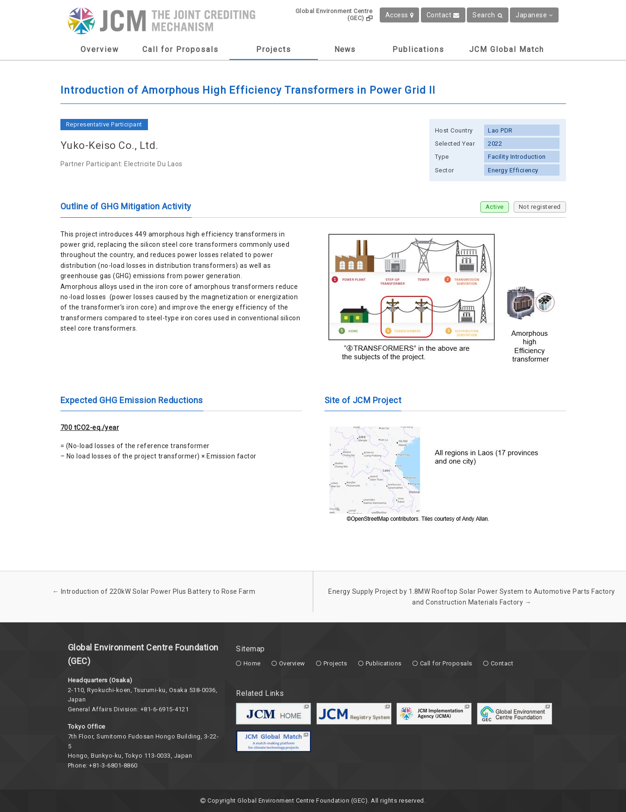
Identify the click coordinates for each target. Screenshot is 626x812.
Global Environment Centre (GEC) (334, 14)
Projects (273, 49)
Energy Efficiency (513, 170)
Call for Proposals (180, 49)
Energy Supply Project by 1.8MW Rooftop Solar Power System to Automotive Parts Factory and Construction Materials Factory (471, 596)
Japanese (534, 15)
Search (487, 15)
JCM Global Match (506, 49)
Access (399, 15)
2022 (495, 143)
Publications (418, 49)
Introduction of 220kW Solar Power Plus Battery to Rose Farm (154, 591)
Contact (443, 15)
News (344, 49)
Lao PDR (500, 130)
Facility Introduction (517, 156)
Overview (100, 49)
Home (252, 663)
